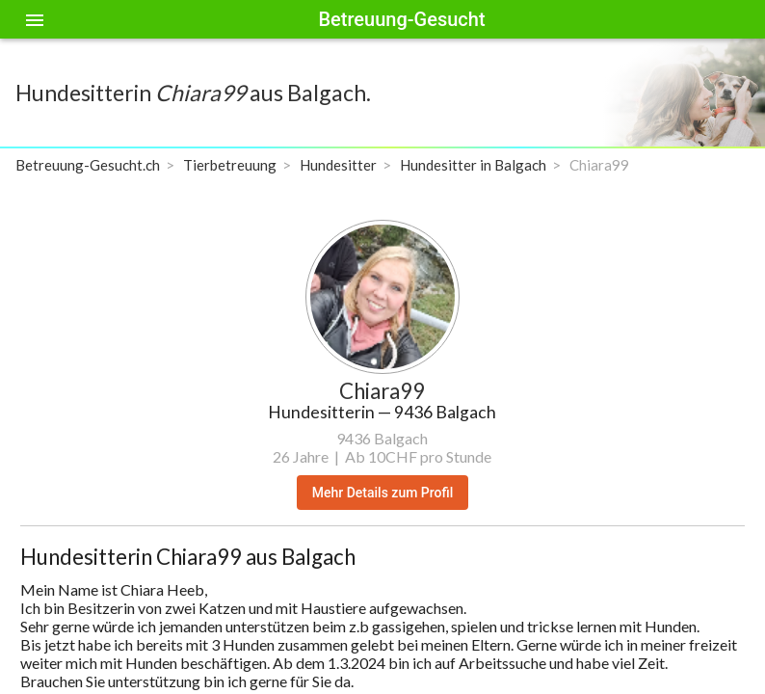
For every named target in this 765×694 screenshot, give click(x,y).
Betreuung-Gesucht (401, 19)
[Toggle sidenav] (34, 19)
